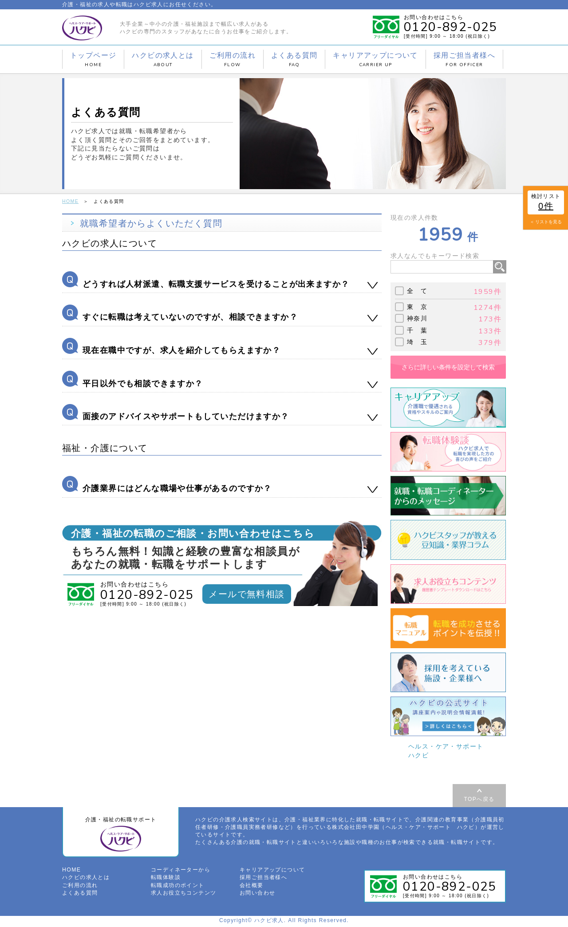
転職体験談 (166, 879)
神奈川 (417, 318)
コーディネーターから (180, 871)
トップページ (93, 59)
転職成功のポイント (178, 886)
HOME (70, 201)
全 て (417, 290)
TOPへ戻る (479, 799)
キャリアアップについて (375, 59)
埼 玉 (417, 341)
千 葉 (417, 329)
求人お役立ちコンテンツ (183, 894)
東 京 (417, 306)
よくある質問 (294, 59)
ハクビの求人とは (162, 59)
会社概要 (252, 886)
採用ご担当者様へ (464, 59)
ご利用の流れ (232, 59)
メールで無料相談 (246, 594)
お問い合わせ (257, 894)
